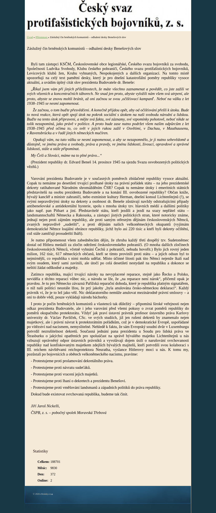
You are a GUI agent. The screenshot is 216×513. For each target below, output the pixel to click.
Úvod (30, 37)
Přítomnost (41, 37)
